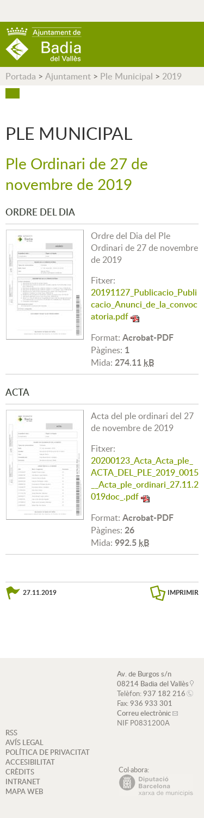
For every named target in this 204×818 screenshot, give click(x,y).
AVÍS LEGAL (24, 742)
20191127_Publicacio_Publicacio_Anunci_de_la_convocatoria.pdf (144, 304)
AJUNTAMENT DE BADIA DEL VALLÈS (43, 44)
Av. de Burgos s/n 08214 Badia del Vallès (153, 678)
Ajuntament (68, 76)
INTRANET (22, 781)
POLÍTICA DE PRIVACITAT (47, 752)
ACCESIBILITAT (30, 762)
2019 (172, 76)
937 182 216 (164, 693)
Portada (20, 76)
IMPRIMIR (183, 592)
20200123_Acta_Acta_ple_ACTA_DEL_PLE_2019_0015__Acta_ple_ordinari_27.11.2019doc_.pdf (145, 478)
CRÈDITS (19, 772)
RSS (11, 732)
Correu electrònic (144, 713)
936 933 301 (151, 703)
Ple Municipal (126, 76)
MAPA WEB (24, 791)
